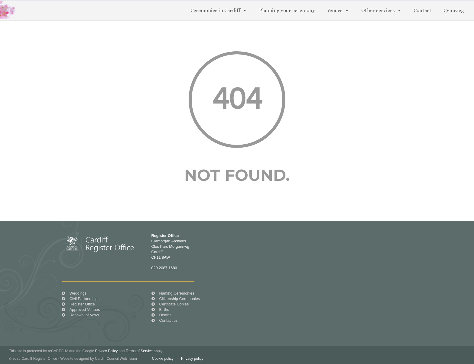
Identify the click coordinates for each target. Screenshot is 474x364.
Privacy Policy (106, 351)
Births (164, 309)
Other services (378, 10)
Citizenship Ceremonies (179, 298)
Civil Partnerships (84, 298)
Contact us (168, 320)
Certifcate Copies (174, 304)
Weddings (78, 293)
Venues (335, 10)
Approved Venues (85, 309)
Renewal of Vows (84, 315)
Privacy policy (192, 358)
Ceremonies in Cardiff (215, 10)
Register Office (82, 304)
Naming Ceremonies (176, 293)
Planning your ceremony (287, 10)
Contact (422, 10)
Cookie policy (163, 358)
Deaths (165, 315)
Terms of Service (139, 351)
